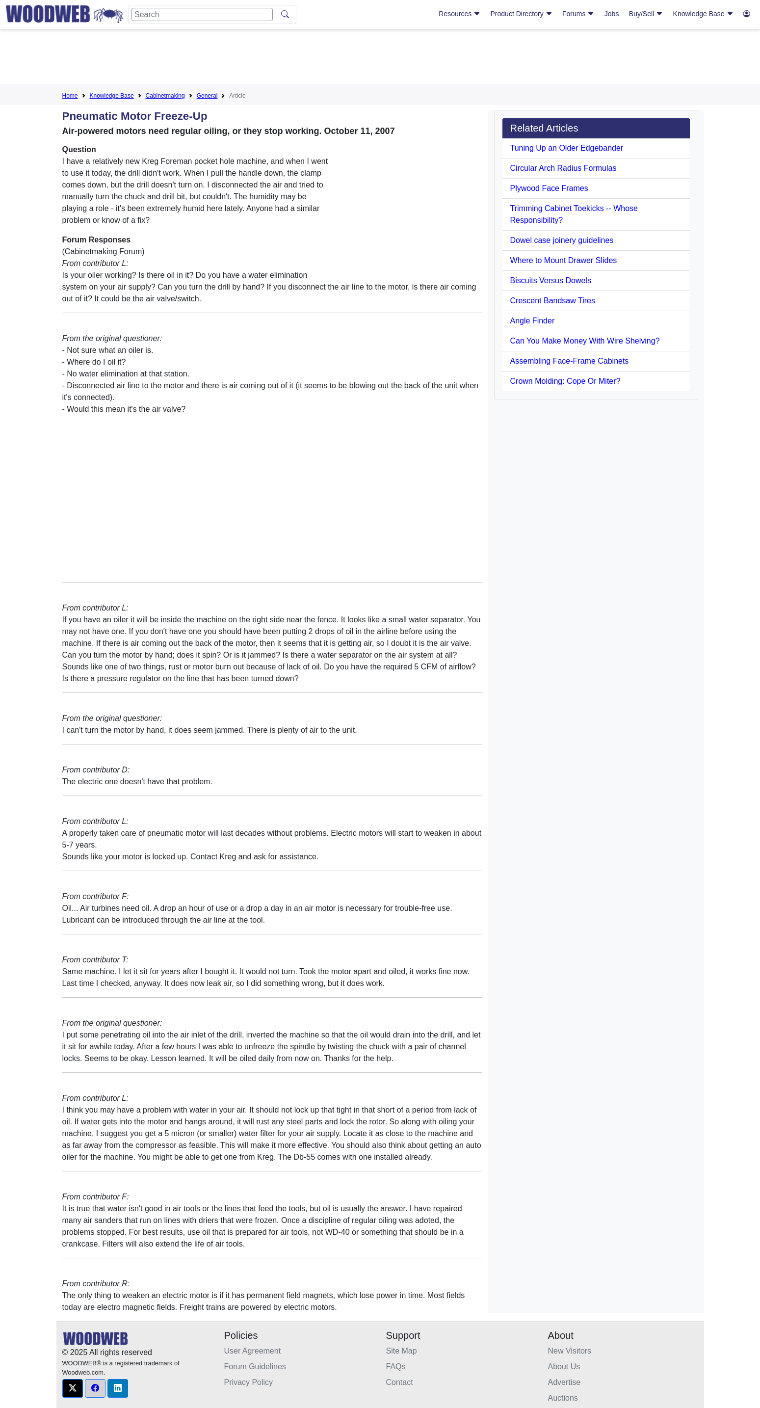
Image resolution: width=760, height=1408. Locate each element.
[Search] (202, 14)
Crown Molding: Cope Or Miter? (565, 381)
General (207, 95)
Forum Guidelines (255, 1366)
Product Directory (521, 14)
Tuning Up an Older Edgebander (567, 148)
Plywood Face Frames (549, 188)
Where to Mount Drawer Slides (563, 260)
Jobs (611, 14)
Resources (459, 14)
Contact (399, 1382)
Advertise (564, 1382)
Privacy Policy (248, 1382)
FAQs (396, 1366)
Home (70, 95)
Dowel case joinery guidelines (562, 240)
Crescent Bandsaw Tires (552, 300)
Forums (578, 14)
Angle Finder (532, 321)
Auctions (563, 1398)
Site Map (401, 1351)
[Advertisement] (380, 58)
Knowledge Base (703, 14)
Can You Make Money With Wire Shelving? (585, 341)
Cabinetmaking (165, 95)
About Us (564, 1366)
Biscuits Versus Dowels (550, 280)
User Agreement (252, 1351)
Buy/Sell (646, 14)
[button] (72, 1388)
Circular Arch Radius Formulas (563, 168)
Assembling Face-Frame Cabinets (569, 361)
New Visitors (570, 1351)
